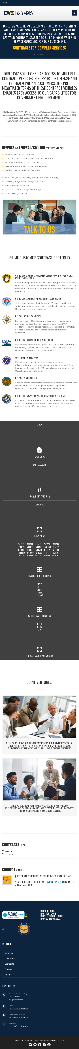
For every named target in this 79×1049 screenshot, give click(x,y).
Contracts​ (9, 963)
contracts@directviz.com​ (50, 882)
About (7, 974)
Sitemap (29, 1040)
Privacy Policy (20, 1040)
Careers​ (8, 969)
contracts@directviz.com (18, 1026)
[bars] (74, 13)
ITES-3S (7, 854)
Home (5, 3)
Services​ (9, 953)
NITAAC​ (7, 851)
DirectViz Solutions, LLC (51, 1040)
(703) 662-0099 (14, 997)
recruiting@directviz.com (18, 1017)
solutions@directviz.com (18, 1008)
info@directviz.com (16, 1000)
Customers (10, 958)
